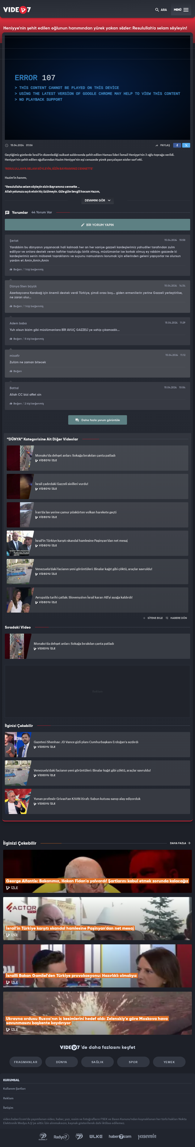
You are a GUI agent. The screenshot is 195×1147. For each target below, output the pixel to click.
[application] (97, 88)
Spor (133, 1062)
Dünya (61, 1062)
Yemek (169, 1062)
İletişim (8, 1108)
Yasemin (147, 1136)
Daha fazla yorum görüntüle (97, 420)
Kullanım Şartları (14, 1088)
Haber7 (120, 1136)
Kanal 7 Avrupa (79, 1136)
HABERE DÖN (176, 618)
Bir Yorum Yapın (97, 225)
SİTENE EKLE (153, 618)
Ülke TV (95, 1136)
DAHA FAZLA (180, 843)
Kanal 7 (43, 1136)
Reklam (8, 1098)
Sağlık (97, 1062)
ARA (161, 10)
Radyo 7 (61, 1136)
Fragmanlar (25, 1062)
